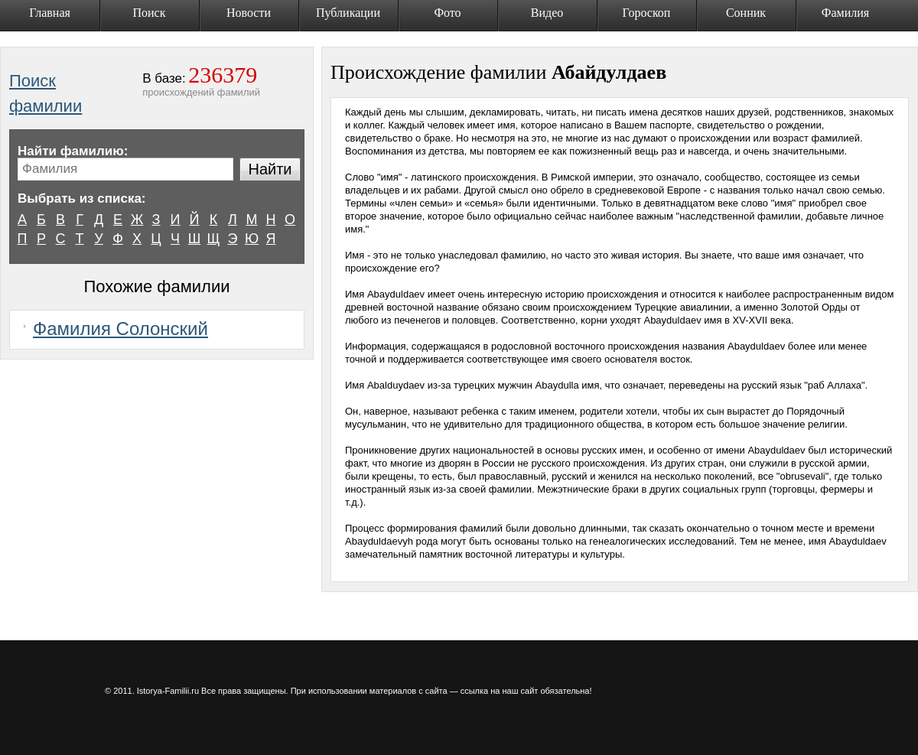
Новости (248, 12)
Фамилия (845, 12)
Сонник (746, 12)
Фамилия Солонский (120, 328)
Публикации (348, 12)
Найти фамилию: (73, 151)
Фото (447, 12)
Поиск (149, 12)
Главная (49, 12)
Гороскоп (647, 12)
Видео (547, 12)
